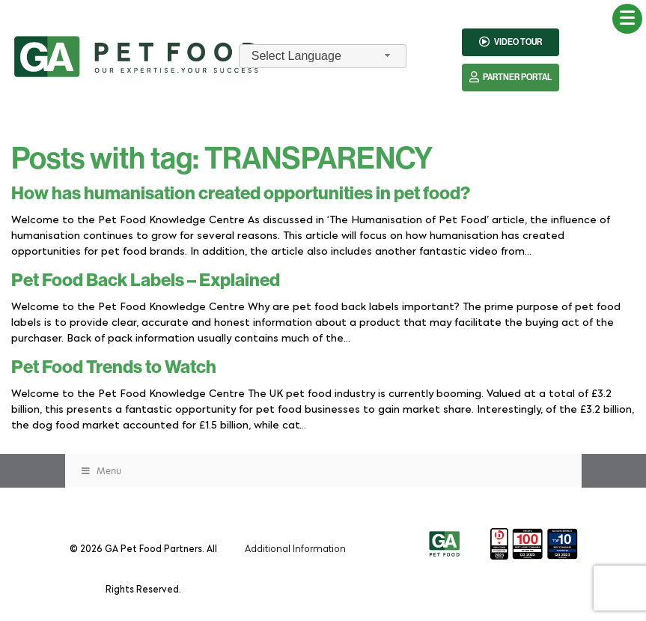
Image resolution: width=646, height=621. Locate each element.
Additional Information (295, 548)
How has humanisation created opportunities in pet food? (240, 193)
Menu (101, 470)
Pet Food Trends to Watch (113, 367)
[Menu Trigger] (627, 19)
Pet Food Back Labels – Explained (145, 280)
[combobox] (322, 56)
